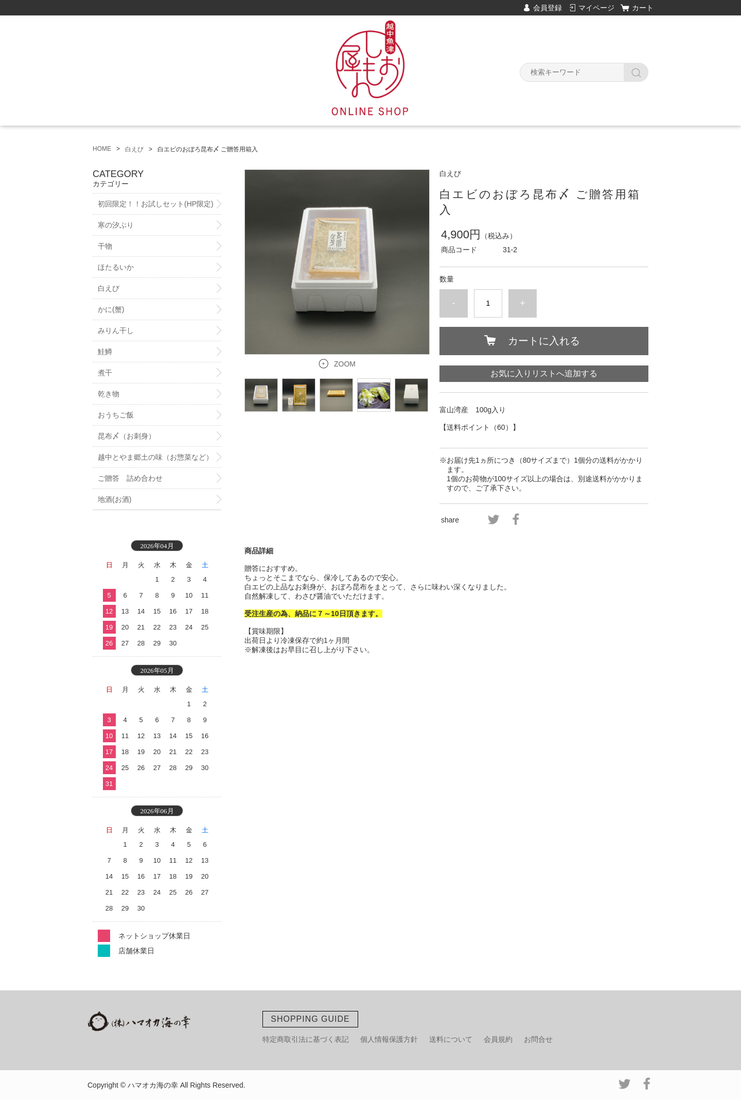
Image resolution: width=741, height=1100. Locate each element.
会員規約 (498, 1039)
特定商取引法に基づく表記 (305, 1039)
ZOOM (345, 364)
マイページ (596, 8)
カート (643, 8)
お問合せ (538, 1039)
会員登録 (547, 8)
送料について (450, 1039)
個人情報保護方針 (389, 1039)
